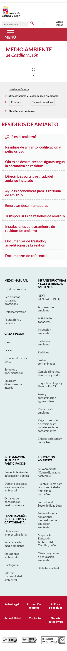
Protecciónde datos (34, 606)
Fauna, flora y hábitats (12, 321)
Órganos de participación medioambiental (14, 502)
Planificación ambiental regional (15, 532)
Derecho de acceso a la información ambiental (15, 487)
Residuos (16, 102)
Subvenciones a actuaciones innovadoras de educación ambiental (47, 520)
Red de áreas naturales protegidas (12, 300)
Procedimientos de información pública (16, 474)
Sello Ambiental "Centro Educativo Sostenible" (49, 472)
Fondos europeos (15, 289)
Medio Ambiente (19, 89)
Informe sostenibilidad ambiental (13, 576)
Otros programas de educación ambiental (48, 557)
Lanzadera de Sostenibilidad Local (50, 503)
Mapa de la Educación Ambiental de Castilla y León (47, 540)
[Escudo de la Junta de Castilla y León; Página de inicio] (11, 16)
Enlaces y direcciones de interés (13, 384)
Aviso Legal (12, 604)
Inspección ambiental (44, 331)
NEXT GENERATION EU (49, 297)
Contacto (35, 618)
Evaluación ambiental (44, 342)
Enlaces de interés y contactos (50, 440)
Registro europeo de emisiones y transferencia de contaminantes (48, 425)
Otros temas (59, 23)
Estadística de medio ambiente (14, 544)
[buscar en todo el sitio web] (32, 22)
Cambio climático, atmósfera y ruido (49, 373)
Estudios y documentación (14, 371)
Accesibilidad (12, 618)
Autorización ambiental (46, 308)
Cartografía (11, 565)
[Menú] (10, 34)
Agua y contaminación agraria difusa (47, 398)
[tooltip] (43, 23)
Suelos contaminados (46, 362)
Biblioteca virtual (48, 568)
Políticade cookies (55, 606)
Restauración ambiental (46, 410)
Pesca (8, 350)
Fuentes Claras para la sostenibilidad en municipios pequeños (50, 489)
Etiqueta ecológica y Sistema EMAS (50, 384)
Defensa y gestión (15, 311)
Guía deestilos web (56, 620)
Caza (7, 342)
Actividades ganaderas (45, 320)
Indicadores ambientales (11, 555)
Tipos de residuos (43, 102)
